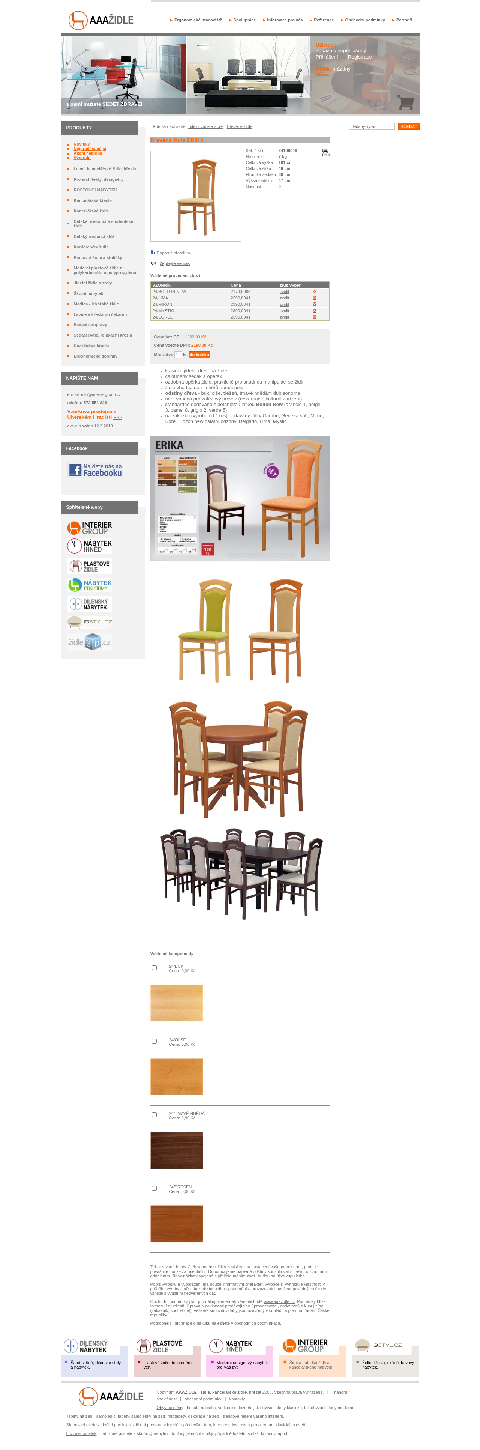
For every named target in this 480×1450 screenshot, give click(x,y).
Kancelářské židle (91, 211)
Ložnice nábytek (81, 1433)
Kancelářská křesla (92, 200)
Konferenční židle (91, 247)
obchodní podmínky (203, 1399)
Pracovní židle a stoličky (98, 257)
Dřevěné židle (239, 126)
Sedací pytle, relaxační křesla (103, 335)
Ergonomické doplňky (95, 356)
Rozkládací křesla (91, 345)
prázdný (342, 69)
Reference (324, 20)
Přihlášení (327, 57)
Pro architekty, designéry (98, 179)
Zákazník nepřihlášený (341, 50)
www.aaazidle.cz (279, 1301)
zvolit (285, 291)
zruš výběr (290, 285)
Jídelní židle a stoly (93, 283)
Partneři (404, 20)
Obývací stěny (170, 1407)
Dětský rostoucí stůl (94, 236)
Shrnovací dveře (81, 1425)
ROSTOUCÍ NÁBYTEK (95, 190)
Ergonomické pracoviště (198, 20)
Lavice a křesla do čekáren (100, 314)
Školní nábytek (88, 293)
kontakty (237, 1399)
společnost (167, 1399)
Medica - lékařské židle (96, 304)
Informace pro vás (285, 20)
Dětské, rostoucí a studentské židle (103, 223)
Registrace (360, 57)
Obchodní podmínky (365, 20)
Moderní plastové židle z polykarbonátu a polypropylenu (105, 270)
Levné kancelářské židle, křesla (105, 169)
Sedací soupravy (90, 324)
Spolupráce (245, 20)
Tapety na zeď (79, 1416)
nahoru (340, 1392)
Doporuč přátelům (173, 253)
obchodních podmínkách (257, 1323)
